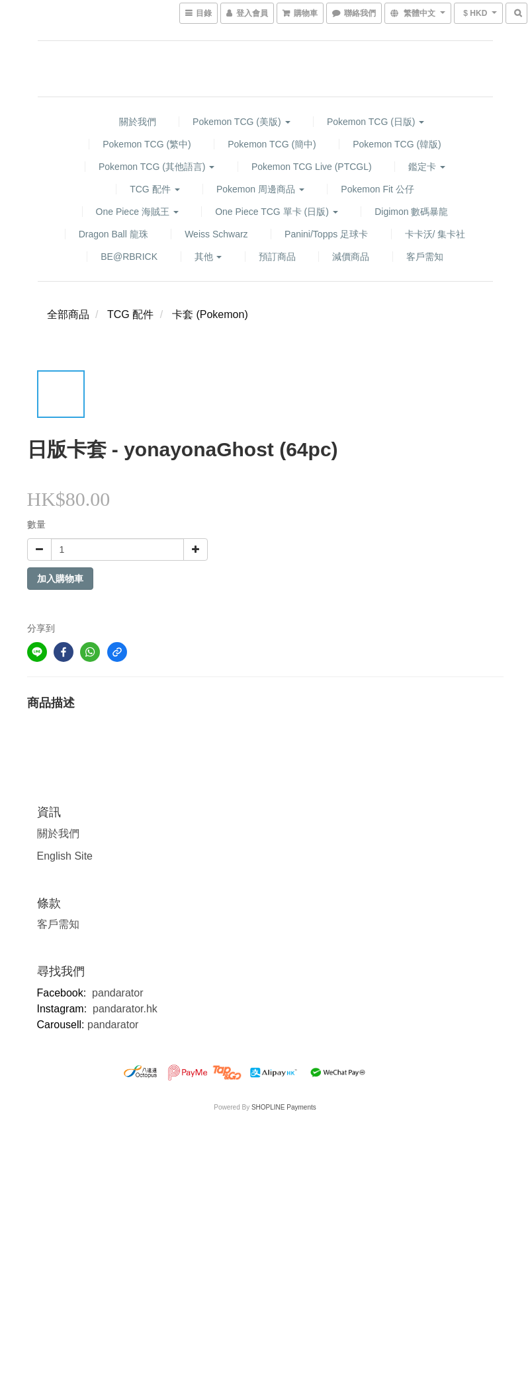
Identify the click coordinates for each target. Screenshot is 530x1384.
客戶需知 (424, 256)
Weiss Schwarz (216, 234)
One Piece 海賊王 (137, 211)
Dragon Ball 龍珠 (113, 234)
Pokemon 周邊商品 (260, 189)
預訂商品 (277, 256)
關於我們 (137, 121)
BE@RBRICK (129, 256)
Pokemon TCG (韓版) (397, 144)
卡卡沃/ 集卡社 (435, 234)
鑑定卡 (426, 166)
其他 (208, 256)
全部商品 (68, 314)
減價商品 (350, 256)
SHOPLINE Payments (283, 1107)
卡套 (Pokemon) (210, 314)
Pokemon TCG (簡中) (272, 144)
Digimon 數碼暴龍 (411, 211)
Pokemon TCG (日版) (375, 121)
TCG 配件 (154, 189)
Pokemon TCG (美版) (241, 121)
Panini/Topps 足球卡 (326, 234)
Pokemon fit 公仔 (377, 189)
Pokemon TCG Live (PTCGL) (311, 166)
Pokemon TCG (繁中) (147, 144)
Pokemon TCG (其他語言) (156, 166)
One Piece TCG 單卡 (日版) (276, 211)
